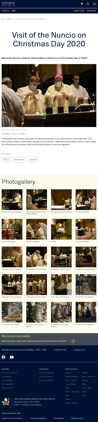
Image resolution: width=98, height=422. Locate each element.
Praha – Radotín (71, 380)
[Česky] (82, 4)
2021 (6, 160)
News (9, 19)
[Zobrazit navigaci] (94, 4)
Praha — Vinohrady (72, 392)
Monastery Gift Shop (46, 380)
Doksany (68, 373)
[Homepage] (2, 19)
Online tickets (6, 376)
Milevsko (85, 380)
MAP (14, 11)
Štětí (67, 395)
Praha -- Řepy (86, 388)
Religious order (7, 388)
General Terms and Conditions (12, 418)
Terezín (84, 392)
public (33, 160)
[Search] (88, 4)
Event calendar (7, 380)
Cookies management (38, 418)
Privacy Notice (59, 418)
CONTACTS (91, 11)
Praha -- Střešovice (88, 376)
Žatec (84, 395)
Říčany (84, 384)
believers (19, 160)
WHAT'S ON (79, 11)
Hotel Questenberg (46, 376)
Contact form (79, 350)
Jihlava (67, 388)
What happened (7, 384)
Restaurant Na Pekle (46, 373)
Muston (68, 399)
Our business (44, 369)
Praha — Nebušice (71, 403)
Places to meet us (71, 369)
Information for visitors (9, 373)
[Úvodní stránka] (8, 4)
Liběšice (85, 373)
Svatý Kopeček (70, 384)
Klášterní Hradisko (71, 376)
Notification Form (77, 418)
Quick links (5, 369)
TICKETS (5, 11)
